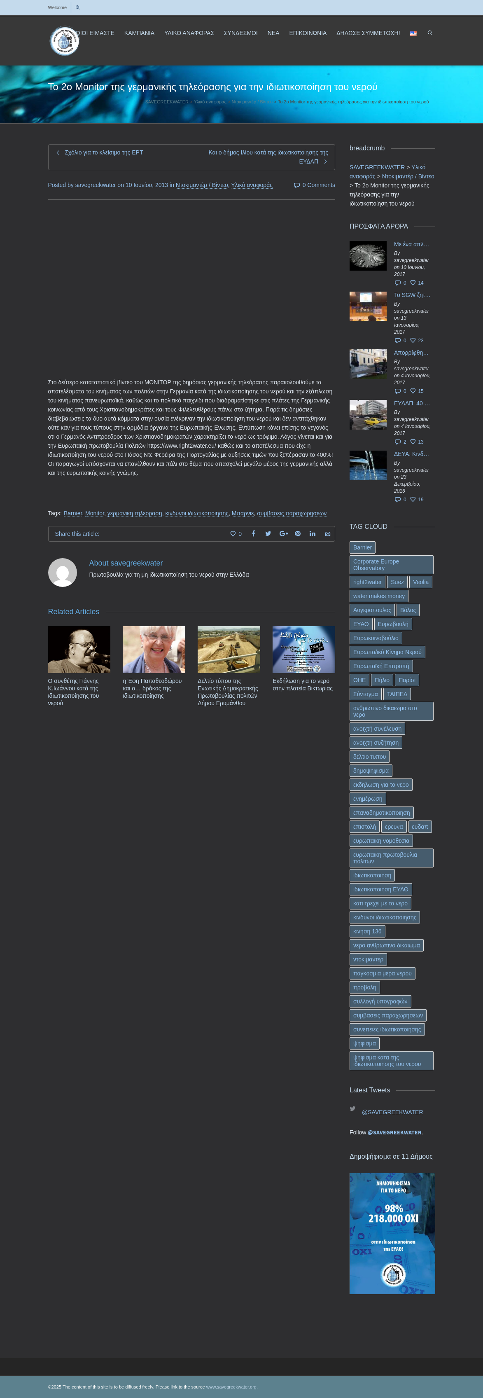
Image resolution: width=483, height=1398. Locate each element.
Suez (397, 582)
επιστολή (364, 826)
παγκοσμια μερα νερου (382, 973)
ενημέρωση (368, 798)
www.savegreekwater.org (231, 1386)
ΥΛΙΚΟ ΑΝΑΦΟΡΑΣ (189, 33)
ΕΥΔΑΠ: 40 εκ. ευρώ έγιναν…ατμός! (412, 403)
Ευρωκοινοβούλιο (376, 638)
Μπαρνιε (243, 513)
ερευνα (394, 826)
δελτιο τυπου (369, 756)
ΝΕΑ (274, 33)
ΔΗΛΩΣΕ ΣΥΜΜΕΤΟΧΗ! (368, 33)
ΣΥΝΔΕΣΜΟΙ (241, 33)
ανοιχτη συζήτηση (376, 742)
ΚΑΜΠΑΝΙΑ (139, 33)
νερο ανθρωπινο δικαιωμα (386, 945)
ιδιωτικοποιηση (372, 875)
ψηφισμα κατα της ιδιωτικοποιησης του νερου (387, 1060)
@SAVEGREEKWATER (392, 1112)
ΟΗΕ (359, 680)
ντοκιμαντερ (368, 959)
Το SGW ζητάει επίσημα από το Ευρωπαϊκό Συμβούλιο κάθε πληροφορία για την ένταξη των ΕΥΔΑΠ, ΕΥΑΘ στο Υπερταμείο (412, 295)
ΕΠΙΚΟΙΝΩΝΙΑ (308, 33)
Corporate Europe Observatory (376, 564)
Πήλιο (382, 680)
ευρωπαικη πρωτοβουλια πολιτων (385, 858)
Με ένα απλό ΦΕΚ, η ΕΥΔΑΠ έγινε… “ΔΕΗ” (412, 244)
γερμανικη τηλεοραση (134, 513)
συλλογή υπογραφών (380, 1001)
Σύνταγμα (365, 694)
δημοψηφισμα (371, 770)
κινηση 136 (367, 931)
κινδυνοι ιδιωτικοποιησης (197, 513)
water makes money (379, 596)
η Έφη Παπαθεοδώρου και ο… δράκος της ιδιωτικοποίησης (152, 688)
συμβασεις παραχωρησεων (292, 513)
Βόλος (408, 610)
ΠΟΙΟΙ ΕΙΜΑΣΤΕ (93, 33)
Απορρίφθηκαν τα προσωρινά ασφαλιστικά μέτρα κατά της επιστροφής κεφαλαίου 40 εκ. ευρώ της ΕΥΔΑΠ (412, 352)
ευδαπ (420, 826)
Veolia (421, 582)
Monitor (94, 513)
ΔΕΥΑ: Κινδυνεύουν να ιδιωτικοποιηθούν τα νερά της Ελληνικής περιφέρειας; (412, 454)
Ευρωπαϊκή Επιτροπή (381, 666)
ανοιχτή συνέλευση (377, 728)
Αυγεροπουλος (372, 610)
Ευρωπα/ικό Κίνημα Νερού (387, 652)
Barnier (73, 513)
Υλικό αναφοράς (252, 185)
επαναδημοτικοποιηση (381, 812)
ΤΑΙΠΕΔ (397, 694)
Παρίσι (407, 680)
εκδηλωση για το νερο (381, 784)
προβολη (364, 987)
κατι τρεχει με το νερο (380, 903)
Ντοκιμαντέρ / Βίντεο (202, 185)
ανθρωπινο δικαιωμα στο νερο (385, 711)
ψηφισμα (364, 1043)
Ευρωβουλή (393, 624)
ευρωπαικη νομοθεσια (381, 840)
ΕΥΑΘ (361, 624)
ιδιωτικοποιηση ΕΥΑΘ (380, 889)
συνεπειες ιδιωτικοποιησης (387, 1029)
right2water (367, 582)
